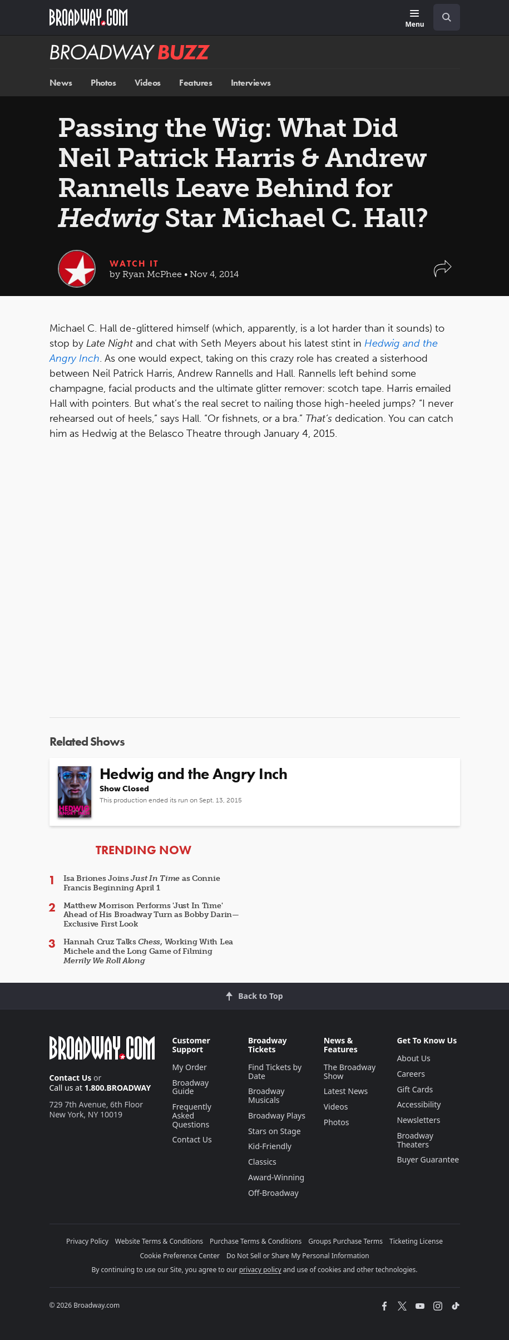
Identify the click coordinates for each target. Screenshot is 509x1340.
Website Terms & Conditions (159, 1241)
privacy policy (260, 1269)
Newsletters (418, 1120)
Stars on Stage (274, 1131)
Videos (148, 82)
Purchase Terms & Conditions (256, 1241)
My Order (189, 1067)
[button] (443, 274)
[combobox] (442, 17)
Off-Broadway (273, 1193)
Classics (262, 1161)
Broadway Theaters (415, 1140)
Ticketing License (416, 1241)
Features (195, 82)
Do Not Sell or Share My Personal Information (297, 1255)
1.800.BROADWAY (118, 1087)
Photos (103, 82)
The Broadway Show (350, 1071)
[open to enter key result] (446, 17)
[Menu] (414, 19)
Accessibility (419, 1104)
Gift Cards (415, 1089)
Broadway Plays (276, 1115)
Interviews (251, 82)
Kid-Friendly (269, 1146)
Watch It (134, 263)
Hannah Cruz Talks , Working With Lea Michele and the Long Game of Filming (148, 951)
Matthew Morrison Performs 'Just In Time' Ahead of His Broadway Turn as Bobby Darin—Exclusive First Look (151, 915)
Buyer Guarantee (428, 1159)
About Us (413, 1058)
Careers (410, 1073)
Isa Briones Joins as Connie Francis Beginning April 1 (141, 883)
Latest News (346, 1091)
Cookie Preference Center (180, 1255)
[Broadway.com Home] (88, 17)
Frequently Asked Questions (191, 1115)
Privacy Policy (87, 1241)
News (61, 82)
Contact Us (71, 1077)
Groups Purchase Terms (345, 1241)
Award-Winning (276, 1177)
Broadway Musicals (266, 1095)
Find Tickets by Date (275, 1071)
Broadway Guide (190, 1087)
